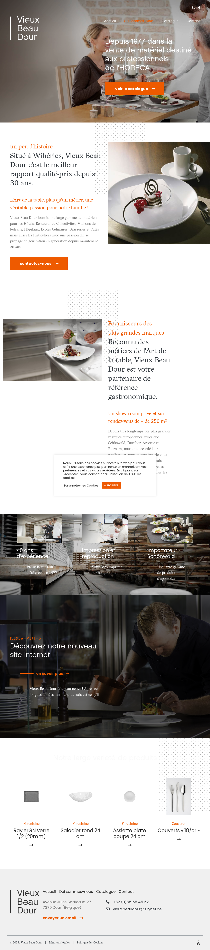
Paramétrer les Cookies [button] (81, 485)
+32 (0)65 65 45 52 (127, 901)
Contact (193, 21)
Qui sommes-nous (139, 21)
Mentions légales (59, 942)
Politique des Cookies (90, 942)
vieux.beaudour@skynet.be (134, 909)
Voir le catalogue (131, 88)
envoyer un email (63, 917)
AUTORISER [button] (111, 485)
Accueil (110, 21)
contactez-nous (35, 263)
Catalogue (170, 21)
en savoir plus (49, 673)
